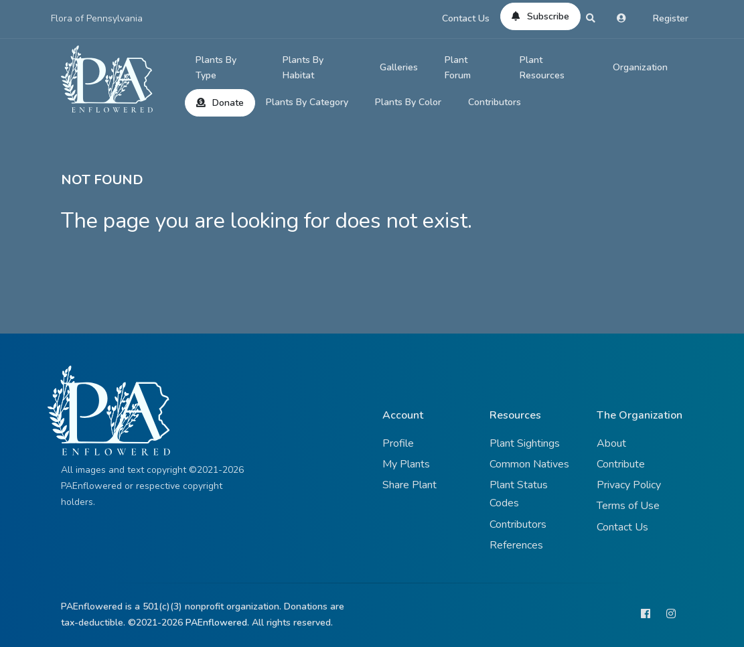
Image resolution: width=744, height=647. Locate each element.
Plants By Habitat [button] (303, 68)
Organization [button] (640, 67)
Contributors (494, 102)
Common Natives (529, 464)
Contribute (621, 464)
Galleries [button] (399, 67)
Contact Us (466, 18)
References (516, 545)
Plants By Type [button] (216, 68)
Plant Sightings (525, 443)
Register (670, 18)
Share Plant (409, 485)
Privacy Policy (629, 485)
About (611, 443)
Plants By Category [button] (307, 102)
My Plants (406, 464)
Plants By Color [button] (408, 102)
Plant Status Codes (519, 494)
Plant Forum (458, 68)
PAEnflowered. (217, 622)
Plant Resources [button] (542, 68)
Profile (398, 443)
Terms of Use (628, 505)
